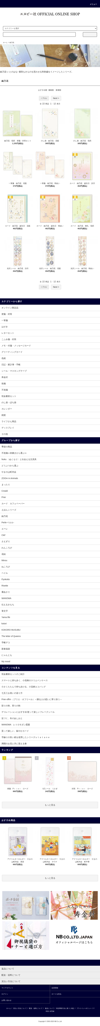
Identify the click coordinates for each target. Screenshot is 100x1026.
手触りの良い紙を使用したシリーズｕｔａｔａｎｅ (26, 737)
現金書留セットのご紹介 (13, 674)
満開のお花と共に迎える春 (14, 743)
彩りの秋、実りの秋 (11, 705)
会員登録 (55, 988)
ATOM (52, 1011)
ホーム (5, 42)
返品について (49, 1008)
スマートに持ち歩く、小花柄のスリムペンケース (25, 680)
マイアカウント (7, 988)
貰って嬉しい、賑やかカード (15, 731)
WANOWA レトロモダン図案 (16, 724)
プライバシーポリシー (84, 1008)
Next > (56, 98)
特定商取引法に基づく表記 (65, 1008)
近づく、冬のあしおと (12, 718)
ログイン (5, 994)
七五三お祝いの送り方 (12, 693)
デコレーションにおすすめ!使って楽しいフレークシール (28, 712)
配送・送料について (35, 1008)
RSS (47, 1011)
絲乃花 (12, 42)
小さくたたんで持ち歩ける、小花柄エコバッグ (24, 687)
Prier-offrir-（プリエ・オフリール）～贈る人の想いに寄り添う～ (32, 699)
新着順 (58, 90)
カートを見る (56, 994)
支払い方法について (20, 1008)
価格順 (51, 90)
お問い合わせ (6, 1000)
